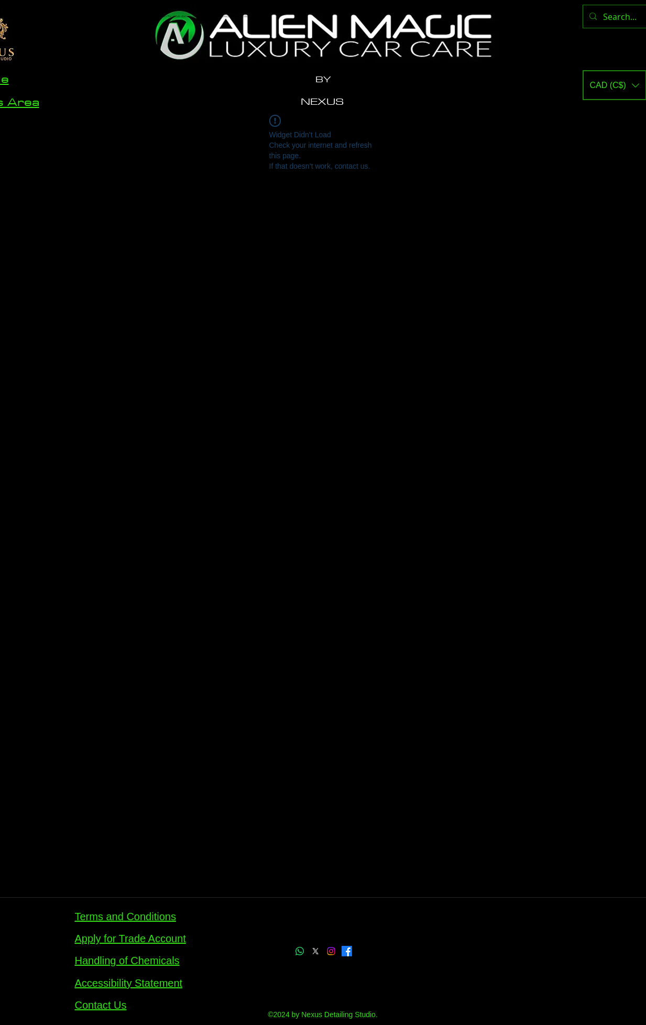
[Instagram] (331, 951)
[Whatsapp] (299, 951)
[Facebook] (347, 951)
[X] (315, 951)
